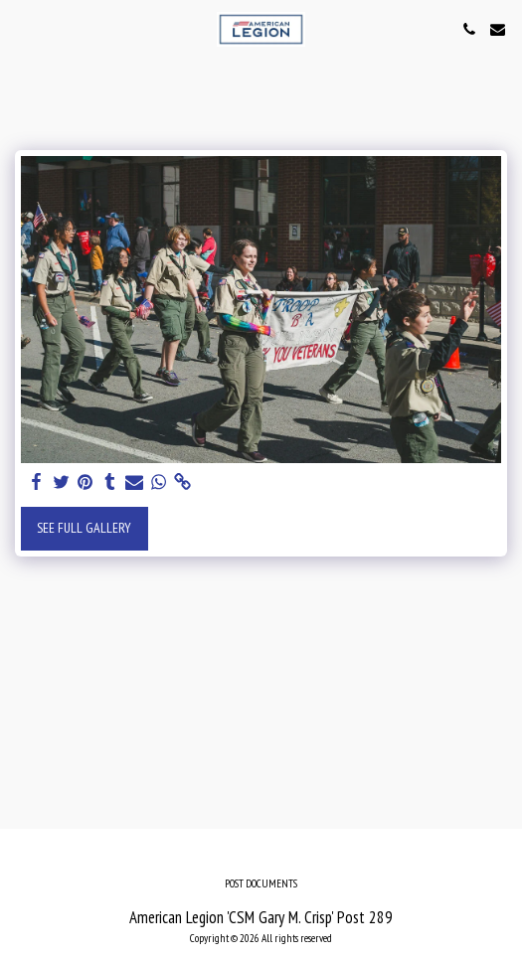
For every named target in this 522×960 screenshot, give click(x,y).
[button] (22, 29)
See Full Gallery (84, 528)
